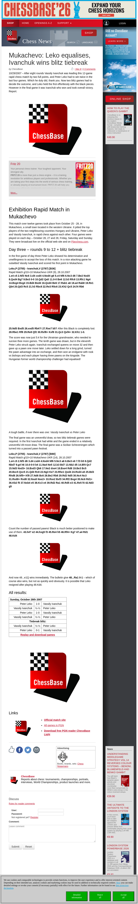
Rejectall (100, 896)
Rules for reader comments (22, 803)
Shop (10, 23)
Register (34, 817)
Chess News (37, 41)
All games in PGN (54, 725)
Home (25, 23)
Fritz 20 (15, 163)
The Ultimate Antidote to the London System (118, 807)
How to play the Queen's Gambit (118, 110)
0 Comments (89, 69)
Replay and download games (37, 634)
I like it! (78, 69)
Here (118, 882)
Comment (14, 821)
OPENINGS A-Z (43, 23)
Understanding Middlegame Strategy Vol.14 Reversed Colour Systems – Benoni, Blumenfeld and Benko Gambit (119, 763)
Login (122, 23)
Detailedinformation (77, 896)
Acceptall (123, 896)
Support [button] (64, 23)
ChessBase (28, 776)
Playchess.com (79, 241)
